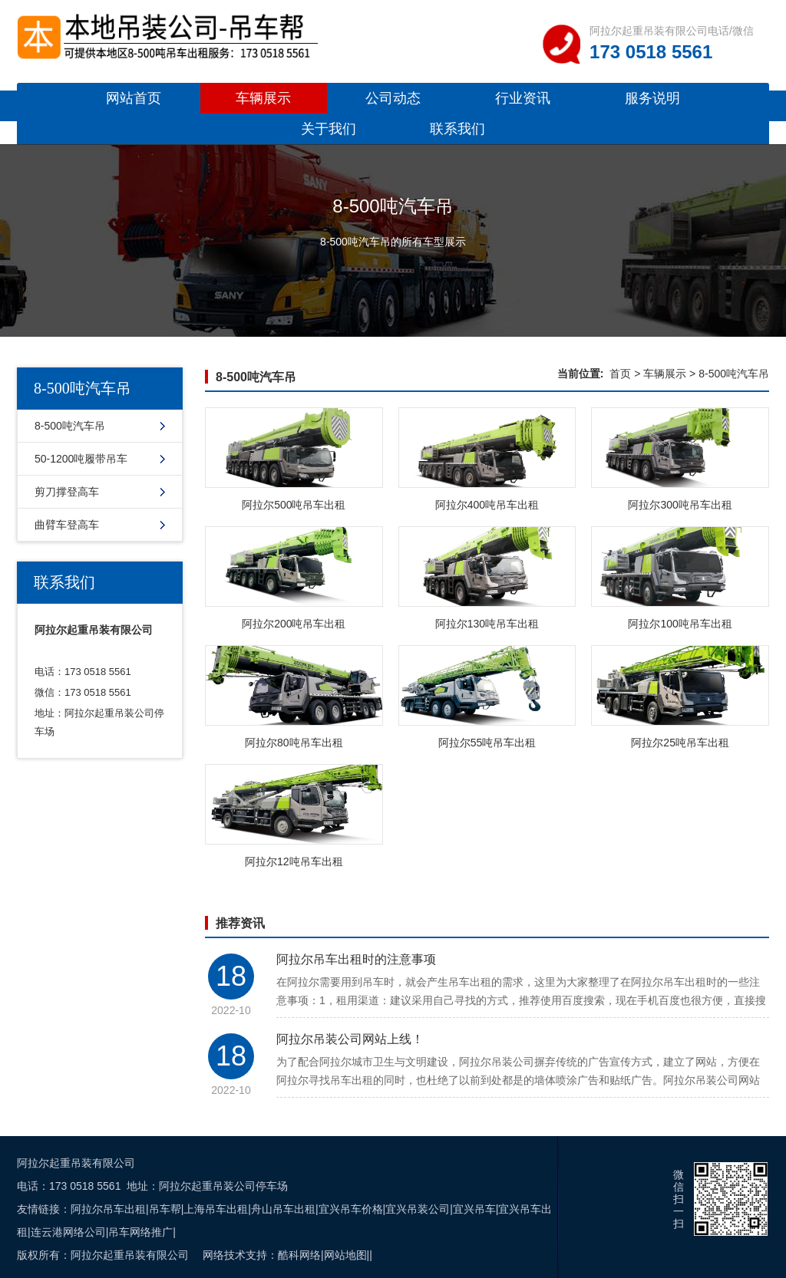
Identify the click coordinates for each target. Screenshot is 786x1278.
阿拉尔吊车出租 (108, 1209)
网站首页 (133, 98)
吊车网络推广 (140, 1232)
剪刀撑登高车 (67, 492)
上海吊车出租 (215, 1209)
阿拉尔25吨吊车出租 (680, 742)
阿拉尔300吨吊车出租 (680, 505)
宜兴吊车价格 (351, 1209)
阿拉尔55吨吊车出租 (487, 742)
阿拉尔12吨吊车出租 (294, 861)
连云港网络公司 (68, 1232)
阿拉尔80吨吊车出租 (294, 742)
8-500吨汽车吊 (70, 426)
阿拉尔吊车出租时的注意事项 (356, 959)
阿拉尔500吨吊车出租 (293, 505)
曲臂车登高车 (67, 525)
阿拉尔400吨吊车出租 (487, 505)
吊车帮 (165, 1209)
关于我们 (328, 129)
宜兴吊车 (474, 1209)
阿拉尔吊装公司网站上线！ (350, 1039)
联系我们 (457, 129)
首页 (620, 373)
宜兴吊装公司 (417, 1209)
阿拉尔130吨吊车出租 (487, 624)
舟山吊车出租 (283, 1209)
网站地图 (345, 1255)
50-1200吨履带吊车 (81, 459)
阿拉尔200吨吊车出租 (293, 624)
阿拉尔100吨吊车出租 (680, 624)
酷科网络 (299, 1255)
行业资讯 (522, 98)
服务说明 (652, 98)
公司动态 (393, 98)
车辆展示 (263, 98)
